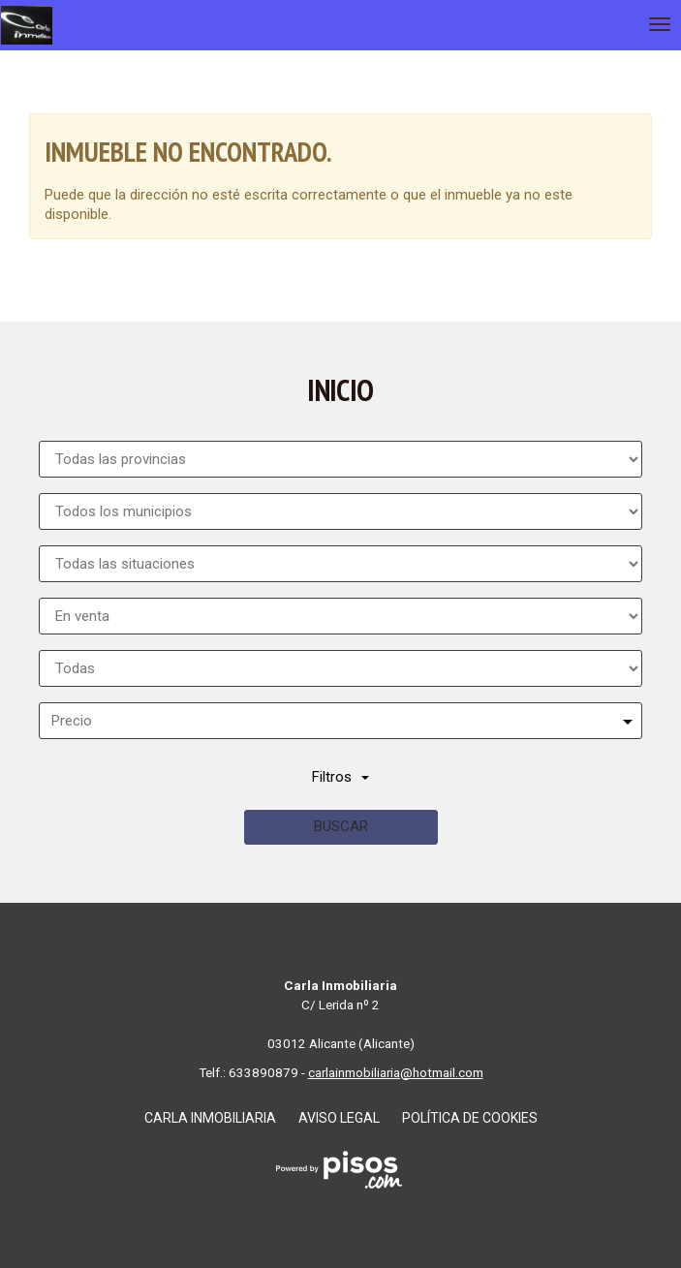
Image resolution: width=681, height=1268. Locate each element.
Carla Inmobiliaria (210, 1118)
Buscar (341, 826)
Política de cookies (470, 1118)
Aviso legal (339, 1118)
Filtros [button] (340, 777)
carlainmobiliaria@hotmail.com (395, 1072)
